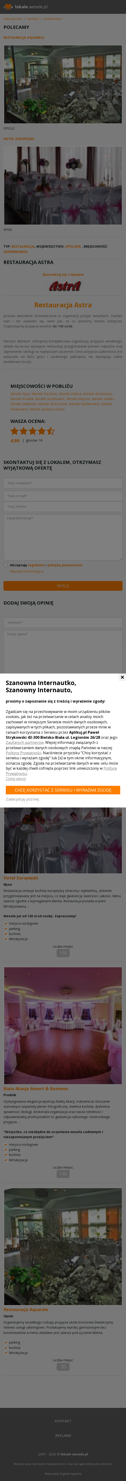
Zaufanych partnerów (25, 742)
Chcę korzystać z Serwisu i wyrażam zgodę (63, 790)
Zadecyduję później (22, 799)
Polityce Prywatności (23, 752)
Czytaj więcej (16, 778)
